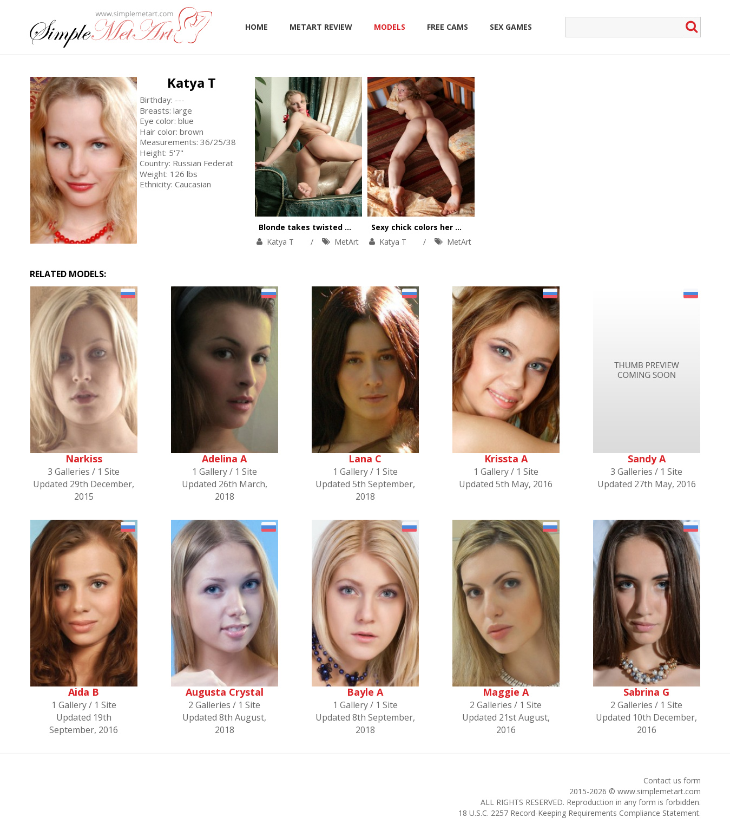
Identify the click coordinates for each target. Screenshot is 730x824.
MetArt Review (321, 27)
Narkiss (83, 458)
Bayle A (365, 691)
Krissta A (506, 458)
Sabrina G (646, 691)
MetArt (346, 242)
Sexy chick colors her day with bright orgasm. (460, 227)
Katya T (191, 82)
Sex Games (511, 27)
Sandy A (647, 458)
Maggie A (506, 691)
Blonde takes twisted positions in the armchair (351, 227)
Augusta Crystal (225, 691)
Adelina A (224, 458)
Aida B (83, 691)
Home (256, 27)
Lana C (365, 458)
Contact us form (672, 780)
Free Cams (447, 27)
